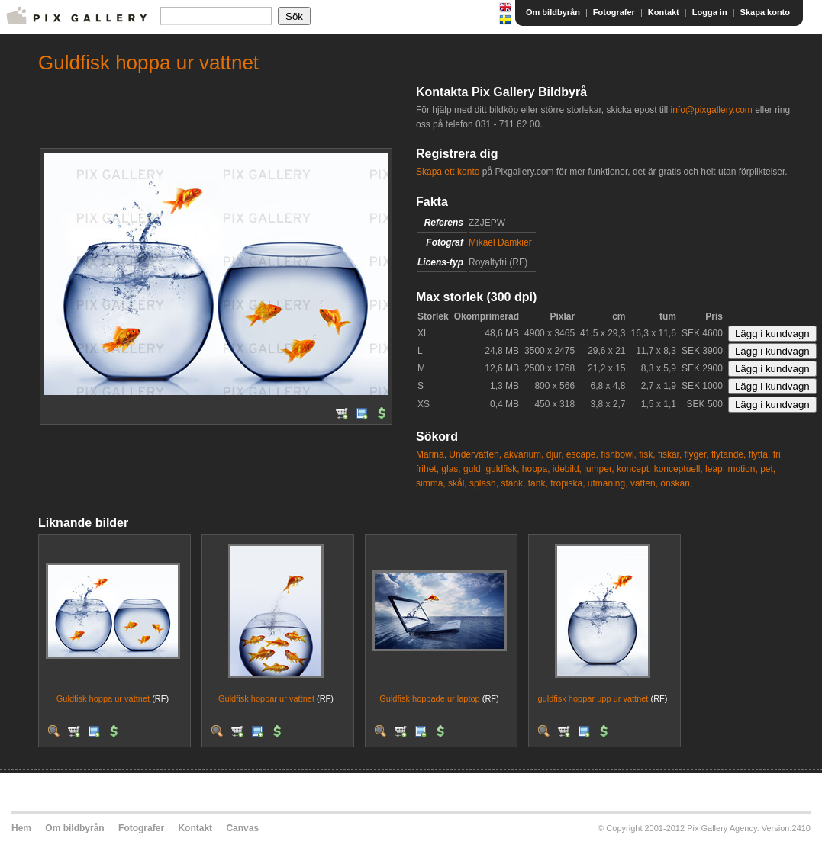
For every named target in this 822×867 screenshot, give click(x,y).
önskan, (676, 483)
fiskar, (670, 454)
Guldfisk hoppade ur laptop (429, 698)
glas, (450, 469)
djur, (555, 454)
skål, (457, 483)
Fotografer (614, 12)
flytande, (728, 454)
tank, (538, 483)
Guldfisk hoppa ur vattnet (103, 698)
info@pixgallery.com (711, 109)
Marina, (431, 454)
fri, (778, 454)
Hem (21, 828)
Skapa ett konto (447, 171)
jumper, (599, 469)
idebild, (567, 469)
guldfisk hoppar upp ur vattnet (593, 698)
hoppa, (536, 469)
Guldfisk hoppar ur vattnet (266, 698)
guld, (473, 469)
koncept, (634, 469)
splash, (483, 483)
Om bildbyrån (553, 12)
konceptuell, (678, 469)
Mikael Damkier (500, 242)
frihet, (427, 469)
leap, (715, 469)
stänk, (513, 483)
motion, (742, 469)
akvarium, (523, 454)
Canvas (242, 828)
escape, (582, 454)
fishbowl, (619, 454)
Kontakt (663, 12)
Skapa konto (765, 12)
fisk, (647, 454)
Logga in (709, 12)
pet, (767, 469)
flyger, (697, 454)
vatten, (644, 483)
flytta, (760, 454)
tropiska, (567, 483)
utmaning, (608, 483)
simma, (431, 483)
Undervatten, (475, 454)
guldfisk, (502, 469)
